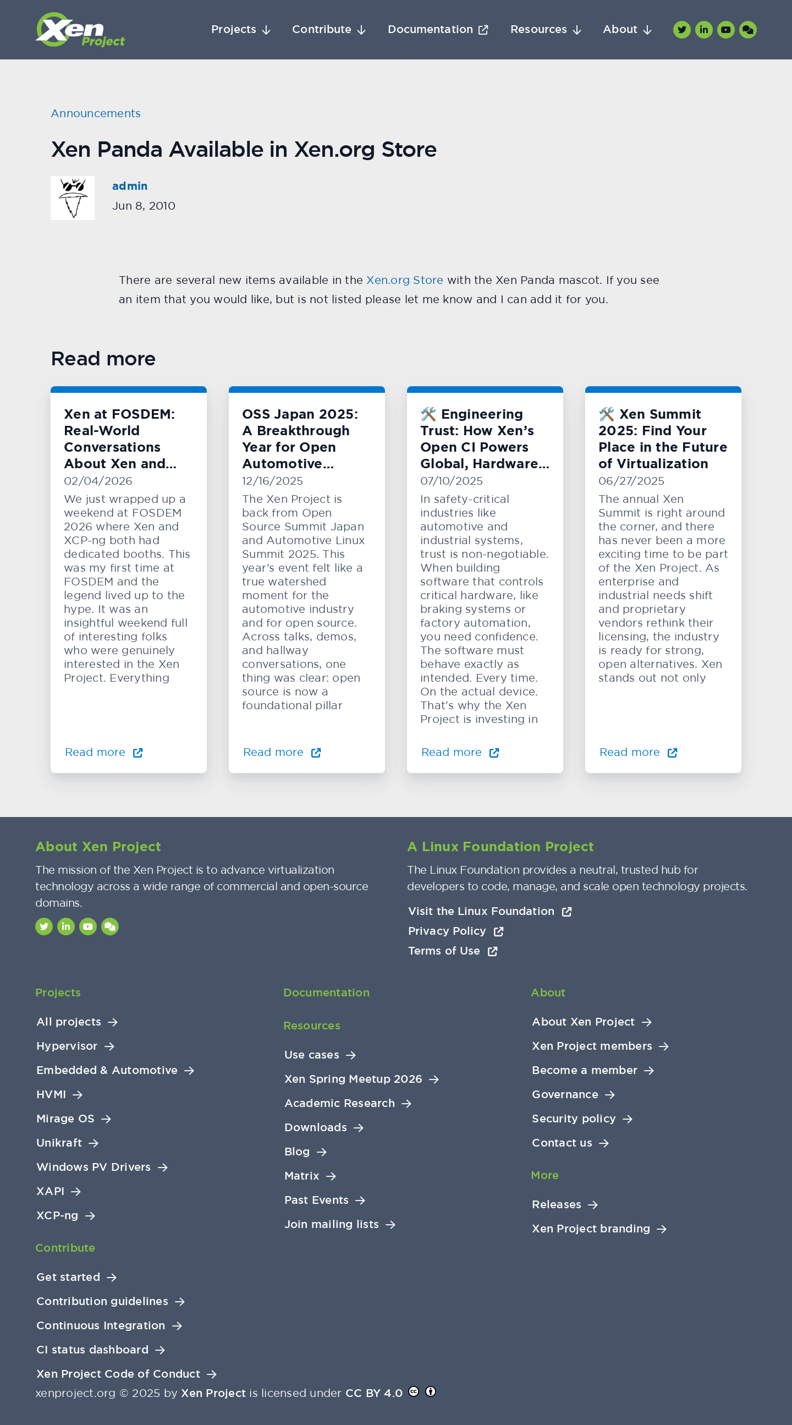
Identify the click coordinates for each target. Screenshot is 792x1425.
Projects (233, 29)
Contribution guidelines (102, 1301)
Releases (556, 1205)
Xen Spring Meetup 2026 (353, 1079)
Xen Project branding (591, 1229)
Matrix (302, 1176)
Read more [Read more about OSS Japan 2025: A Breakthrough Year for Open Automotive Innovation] (282, 752)
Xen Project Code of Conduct (118, 1374)
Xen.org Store (405, 280)
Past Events (316, 1200)
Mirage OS (65, 1119)
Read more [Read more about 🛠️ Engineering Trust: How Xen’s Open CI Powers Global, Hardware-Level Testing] (460, 752)
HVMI (51, 1094)
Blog (297, 1152)
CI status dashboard (92, 1350)
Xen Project (213, 1393)
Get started (68, 1277)
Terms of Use (453, 951)
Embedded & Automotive (107, 1070)
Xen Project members (592, 1046)
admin (129, 186)
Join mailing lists (332, 1224)
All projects (68, 1022)
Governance (565, 1094)
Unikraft (59, 1143)
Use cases (311, 1055)
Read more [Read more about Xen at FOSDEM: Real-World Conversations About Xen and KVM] (104, 752)
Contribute (321, 29)
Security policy (574, 1119)
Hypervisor (67, 1046)
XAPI (50, 1191)
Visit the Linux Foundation (490, 911)
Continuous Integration (101, 1326)
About (620, 29)
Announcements (96, 113)
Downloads (315, 1127)
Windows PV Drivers (93, 1167)
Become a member (584, 1070)
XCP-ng (57, 1216)
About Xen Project (583, 1022)
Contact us (562, 1143)
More (545, 1175)
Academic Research (339, 1103)
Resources (538, 29)
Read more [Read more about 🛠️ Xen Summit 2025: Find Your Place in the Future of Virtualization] (639, 752)
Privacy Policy (456, 931)
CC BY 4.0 (374, 1393)
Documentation (430, 29)
